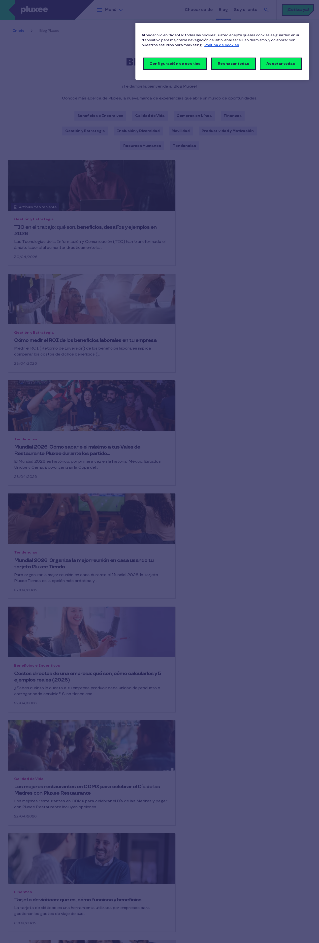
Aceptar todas (280, 64)
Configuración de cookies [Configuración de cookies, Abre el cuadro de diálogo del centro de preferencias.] (175, 64)
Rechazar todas (233, 64)
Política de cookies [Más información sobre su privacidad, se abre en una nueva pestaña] (221, 45)
